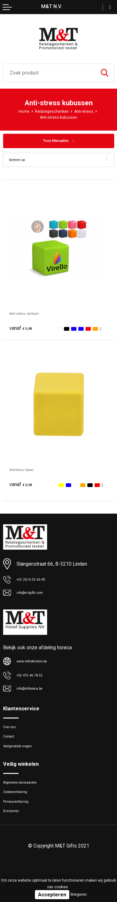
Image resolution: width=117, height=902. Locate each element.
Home (18, 111)
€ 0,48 (22, 330)
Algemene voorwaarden (27, 796)
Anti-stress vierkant (30, 315)
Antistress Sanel (27, 471)
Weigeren (78, 894)
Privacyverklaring (20, 820)
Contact (11, 745)
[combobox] (49, 73)
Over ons (12, 733)
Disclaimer (14, 832)
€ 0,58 (22, 486)
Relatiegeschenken (50, 111)
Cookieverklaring (20, 808)
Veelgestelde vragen (24, 757)
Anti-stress (87, 111)
